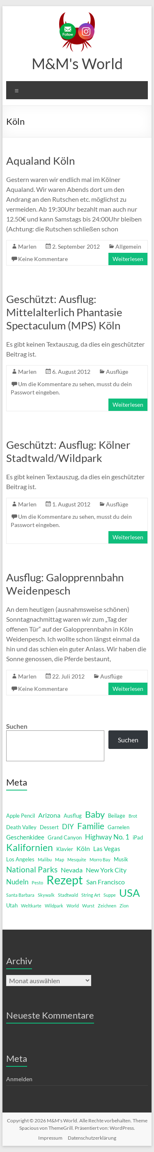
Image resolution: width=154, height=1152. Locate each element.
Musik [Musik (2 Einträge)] (121, 859)
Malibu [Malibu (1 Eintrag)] (45, 859)
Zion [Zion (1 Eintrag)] (124, 905)
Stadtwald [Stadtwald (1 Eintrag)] (68, 895)
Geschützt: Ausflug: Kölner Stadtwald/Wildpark (68, 451)
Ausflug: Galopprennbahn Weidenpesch (65, 584)
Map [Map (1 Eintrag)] (59, 859)
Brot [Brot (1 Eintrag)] (133, 816)
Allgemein (128, 246)
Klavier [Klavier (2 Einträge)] (64, 849)
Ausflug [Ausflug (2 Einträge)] (73, 815)
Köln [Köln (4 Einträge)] (83, 848)
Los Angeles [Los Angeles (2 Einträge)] (20, 859)
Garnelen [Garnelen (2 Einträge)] (118, 827)
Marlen (27, 246)
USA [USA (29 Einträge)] (129, 893)
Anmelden (19, 1078)
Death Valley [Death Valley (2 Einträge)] (21, 827)
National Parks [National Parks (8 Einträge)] (31, 869)
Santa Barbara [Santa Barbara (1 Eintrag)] (20, 895)
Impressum (50, 1138)
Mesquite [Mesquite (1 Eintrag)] (76, 859)
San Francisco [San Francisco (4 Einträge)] (105, 882)
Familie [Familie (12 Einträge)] (90, 826)
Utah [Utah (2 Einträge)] (12, 905)
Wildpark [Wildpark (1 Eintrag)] (54, 905)
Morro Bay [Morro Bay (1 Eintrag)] (100, 859)
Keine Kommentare (43, 258)
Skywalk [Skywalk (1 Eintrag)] (46, 895)
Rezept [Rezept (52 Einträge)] (64, 880)
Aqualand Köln (40, 160)
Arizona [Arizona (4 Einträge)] (49, 815)
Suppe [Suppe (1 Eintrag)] (109, 895)
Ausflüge (117, 371)
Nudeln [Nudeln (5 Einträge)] (17, 881)
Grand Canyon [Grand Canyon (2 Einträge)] (65, 837)
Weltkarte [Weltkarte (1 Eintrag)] (31, 905)
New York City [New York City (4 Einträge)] (106, 870)
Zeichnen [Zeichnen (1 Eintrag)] (107, 905)
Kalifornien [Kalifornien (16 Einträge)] (29, 847)
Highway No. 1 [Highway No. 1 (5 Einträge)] (107, 837)
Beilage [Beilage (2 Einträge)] (116, 815)
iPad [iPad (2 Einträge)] (138, 837)
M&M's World (77, 63)
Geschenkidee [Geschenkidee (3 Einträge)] (25, 837)
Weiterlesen (128, 258)
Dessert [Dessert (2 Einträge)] (49, 827)
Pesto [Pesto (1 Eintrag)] (37, 882)
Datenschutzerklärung (92, 1138)
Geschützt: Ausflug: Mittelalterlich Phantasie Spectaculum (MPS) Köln (64, 312)
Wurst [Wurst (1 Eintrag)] (88, 905)
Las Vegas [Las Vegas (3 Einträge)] (106, 848)
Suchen (17, 726)
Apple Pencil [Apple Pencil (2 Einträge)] (20, 815)
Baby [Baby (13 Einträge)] (95, 814)
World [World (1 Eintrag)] (73, 905)
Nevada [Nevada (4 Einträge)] (72, 870)
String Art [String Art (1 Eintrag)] (90, 895)
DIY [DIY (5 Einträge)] (68, 826)
